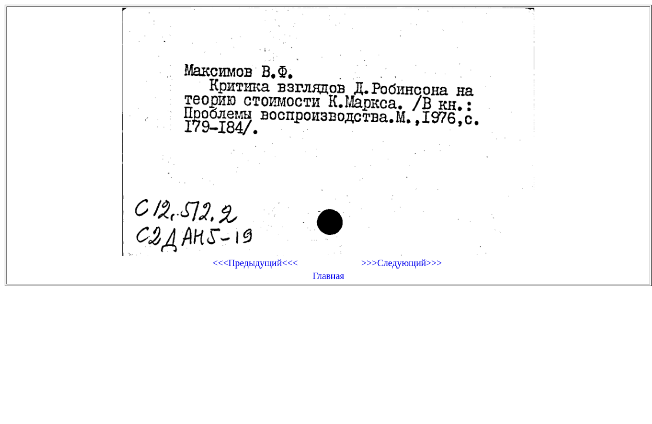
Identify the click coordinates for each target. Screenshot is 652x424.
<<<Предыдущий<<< (255, 263)
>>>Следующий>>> (401, 263)
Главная (328, 276)
